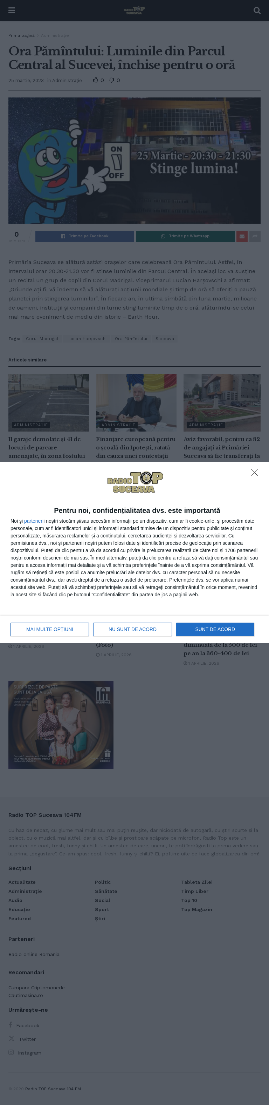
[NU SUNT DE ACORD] (256, 474)
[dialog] (134, 552)
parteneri (33, 520)
